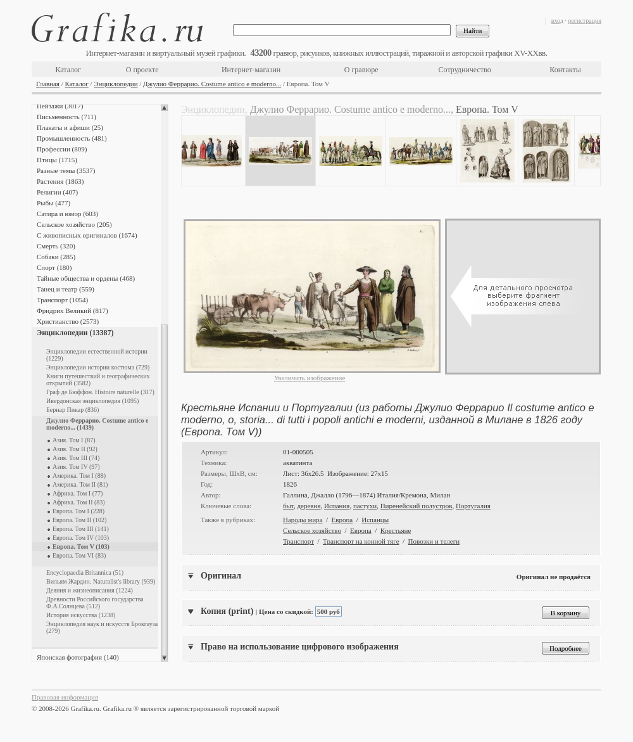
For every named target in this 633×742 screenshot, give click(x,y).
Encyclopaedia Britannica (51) (84, 572)
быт (288, 505)
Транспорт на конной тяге (361, 541)
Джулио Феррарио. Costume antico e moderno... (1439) (97, 424)
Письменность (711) (66, 116)
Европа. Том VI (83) (79, 555)
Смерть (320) (56, 246)
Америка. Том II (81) (80, 484)
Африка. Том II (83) (79, 502)
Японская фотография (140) (78, 657)
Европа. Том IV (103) (81, 537)
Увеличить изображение (310, 377)
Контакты (565, 69)
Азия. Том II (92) (75, 448)
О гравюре (361, 69)
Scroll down (164, 658)
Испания (336, 505)
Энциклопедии (115, 83)
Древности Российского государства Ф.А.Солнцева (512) (95, 603)
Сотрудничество (465, 69)
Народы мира (302, 519)
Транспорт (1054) (62, 300)
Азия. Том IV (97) (76, 466)
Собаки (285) (56, 256)
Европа (342, 519)
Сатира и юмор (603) (67, 213)
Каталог (68, 69)
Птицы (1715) (57, 159)
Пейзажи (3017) (60, 106)
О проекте (142, 69)
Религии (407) (57, 192)
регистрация (584, 20)
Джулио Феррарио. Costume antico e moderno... (212, 83)
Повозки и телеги (434, 541)
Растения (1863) (60, 181)
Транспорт (298, 541)
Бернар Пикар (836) (72, 409)
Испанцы (375, 519)
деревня (308, 505)
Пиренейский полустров (416, 505)
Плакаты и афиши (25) (70, 127)
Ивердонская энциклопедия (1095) (92, 400)
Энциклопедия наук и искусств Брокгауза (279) (102, 627)
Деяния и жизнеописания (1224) (89, 590)
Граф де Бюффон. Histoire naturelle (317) (100, 391)
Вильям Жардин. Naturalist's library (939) (100, 581)
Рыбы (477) (53, 203)
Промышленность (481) (72, 138)
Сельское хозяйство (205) (74, 224)
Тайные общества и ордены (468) (86, 278)
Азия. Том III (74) (76, 457)
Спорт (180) (54, 267)
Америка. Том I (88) (79, 475)
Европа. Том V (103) (81, 546)
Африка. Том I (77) (78, 493)
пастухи (365, 505)
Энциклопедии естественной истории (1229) (96, 355)
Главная (48, 83)
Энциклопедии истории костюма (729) (97, 367)
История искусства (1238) (80, 614)
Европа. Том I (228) (78, 511)
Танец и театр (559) (65, 289)
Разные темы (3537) (66, 170)
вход (557, 20)
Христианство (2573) (68, 321)
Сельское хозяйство (312, 530)
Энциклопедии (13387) (75, 332)
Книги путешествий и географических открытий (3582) (98, 380)
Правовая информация (65, 697)
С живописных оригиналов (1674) (87, 235)
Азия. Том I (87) (74, 440)
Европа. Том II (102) (79, 519)
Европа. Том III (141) (81, 528)
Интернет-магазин (251, 69)
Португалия (473, 505)
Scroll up (164, 108)
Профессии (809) (62, 149)
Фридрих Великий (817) (72, 310)
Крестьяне (395, 530)
